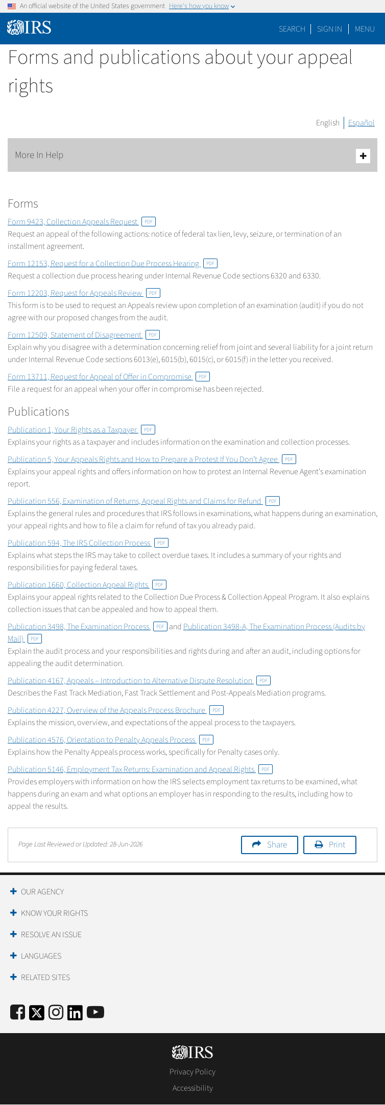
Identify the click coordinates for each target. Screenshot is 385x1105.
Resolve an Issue (51, 934)
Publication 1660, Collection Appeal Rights (87, 584)
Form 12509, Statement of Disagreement (84, 335)
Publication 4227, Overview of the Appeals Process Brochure (116, 710)
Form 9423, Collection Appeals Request (82, 221)
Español (361, 123)
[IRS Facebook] (17, 1012)
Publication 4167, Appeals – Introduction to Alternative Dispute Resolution (139, 680)
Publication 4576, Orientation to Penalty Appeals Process (110, 740)
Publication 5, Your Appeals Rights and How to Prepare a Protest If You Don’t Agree (152, 459)
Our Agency (42, 891)
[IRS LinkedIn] (75, 1016)
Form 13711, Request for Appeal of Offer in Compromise (109, 376)
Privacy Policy (192, 1072)
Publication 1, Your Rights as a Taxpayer (81, 429)
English (328, 123)
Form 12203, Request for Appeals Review (84, 293)
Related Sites (45, 977)
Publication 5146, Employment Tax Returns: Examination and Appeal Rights (140, 769)
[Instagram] (56, 1012)
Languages (41, 956)
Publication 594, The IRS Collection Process (88, 543)
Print (337, 845)
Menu (365, 29)
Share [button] (277, 845)
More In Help (192, 155)
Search (292, 29)
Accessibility (193, 1088)
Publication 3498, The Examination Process (87, 626)
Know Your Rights (54, 913)
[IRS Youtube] (95, 1012)
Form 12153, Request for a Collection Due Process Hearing (113, 263)
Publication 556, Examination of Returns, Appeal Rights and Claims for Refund (144, 501)
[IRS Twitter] (36, 1016)
